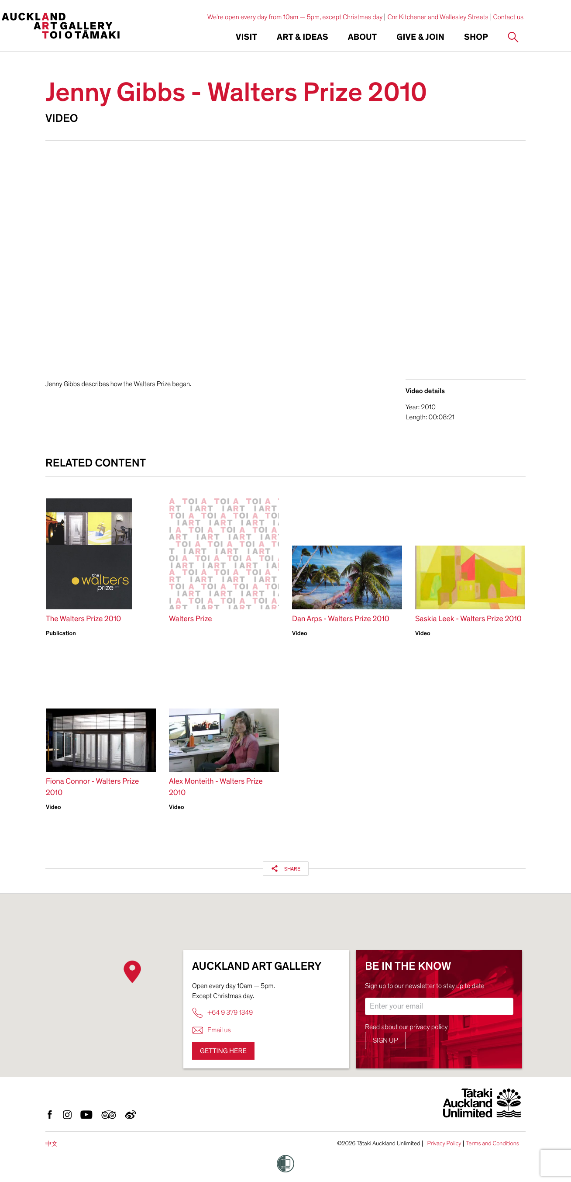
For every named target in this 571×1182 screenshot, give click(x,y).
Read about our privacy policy (406, 1027)
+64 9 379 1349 (222, 1012)
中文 (51, 1144)
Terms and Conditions (492, 1144)
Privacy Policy (444, 1144)
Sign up (385, 1040)
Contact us (508, 17)
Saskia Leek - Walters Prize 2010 (468, 619)
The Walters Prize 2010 (83, 619)
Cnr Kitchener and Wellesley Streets (437, 17)
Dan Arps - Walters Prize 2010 (340, 619)
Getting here (223, 1051)
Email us (211, 1030)
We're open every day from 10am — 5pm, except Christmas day (295, 17)
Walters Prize (190, 619)
